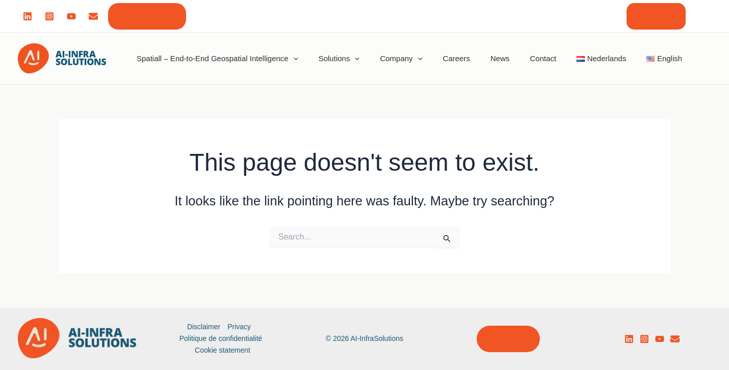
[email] (675, 338)
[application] (293, 58)
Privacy (239, 327)
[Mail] (93, 16)
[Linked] (27, 16)
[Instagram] (49, 16)
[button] (147, 16)
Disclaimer (203, 327)
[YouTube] (659, 338)
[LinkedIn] (629, 338)
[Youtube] (71, 16)
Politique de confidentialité (221, 338)
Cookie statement (222, 350)
